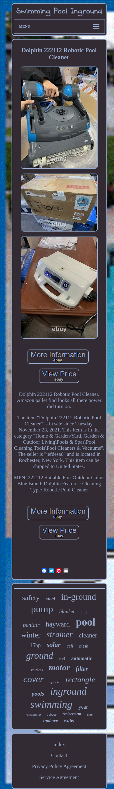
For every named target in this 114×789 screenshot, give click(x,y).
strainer (60, 634)
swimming (51, 704)
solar (53, 644)
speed (54, 681)
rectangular (34, 714)
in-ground (78, 597)
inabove (50, 720)
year (83, 707)
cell (70, 646)
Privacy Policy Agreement (59, 766)
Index (59, 744)
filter (82, 668)
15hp (35, 645)
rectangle (80, 679)
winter (30, 635)
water (69, 720)
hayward (58, 624)
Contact (59, 755)
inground (68, 691)
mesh (83, 646)
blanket (66, 611)
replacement (72, 714)
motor (59, 667)
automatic (81, 658)
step (90, 714)
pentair (31, 625)
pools (38, 693)
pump (42, 608)
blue (84, 612)
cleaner (88, 635)
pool (85, 622)
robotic (52, 714)
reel (62, 658)
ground (39, 655)
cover (33, 679)
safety (31, 598)
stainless (36, 670)
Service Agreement (59, 777)
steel (50, 599)
